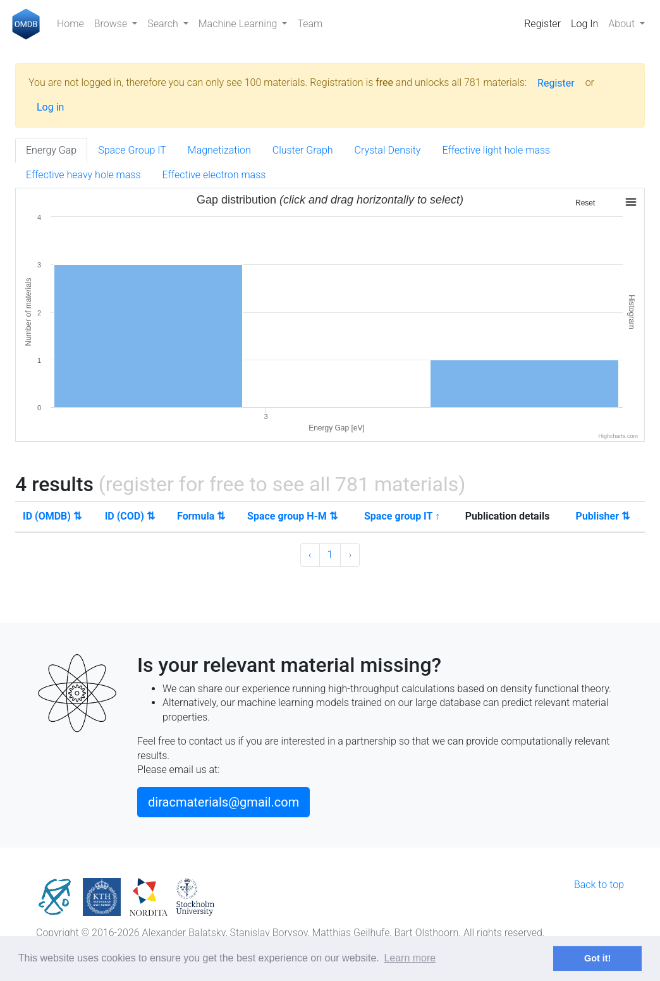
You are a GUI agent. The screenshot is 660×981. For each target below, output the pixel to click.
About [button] (622, 24)
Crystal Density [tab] (388, 150)
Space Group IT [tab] (132, 150)
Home (70, 24)
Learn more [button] (410, 958)
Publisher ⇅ (603, 516)
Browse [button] (112, 24)
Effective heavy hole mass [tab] (83, 175)
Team (309, 24)
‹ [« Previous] (310, 555)
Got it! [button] (597, 958)
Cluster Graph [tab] (302, 150)
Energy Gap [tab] (51, 150)
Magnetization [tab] (219, 150)
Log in (50, 107)
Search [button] (163, 24)
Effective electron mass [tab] (214, 175)
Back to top (599, 885)
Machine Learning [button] (239, 24)
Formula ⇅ (201, 516)
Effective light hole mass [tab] (496, 150)
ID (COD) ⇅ (130, 516)
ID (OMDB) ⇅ (52, 516)
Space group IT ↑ (402, 516)
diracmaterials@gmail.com (223, 802)
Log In (584, 24)
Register (542, 24)
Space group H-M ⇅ (292, 516)
